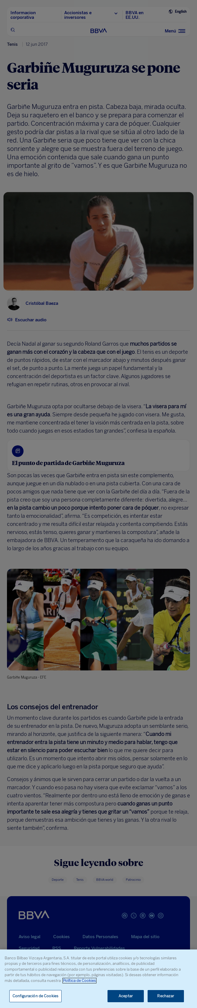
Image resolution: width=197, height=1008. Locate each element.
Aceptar (126, 996)
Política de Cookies (79, 980)
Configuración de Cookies (35, 996)
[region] (98, 978)
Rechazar (165, 996)
